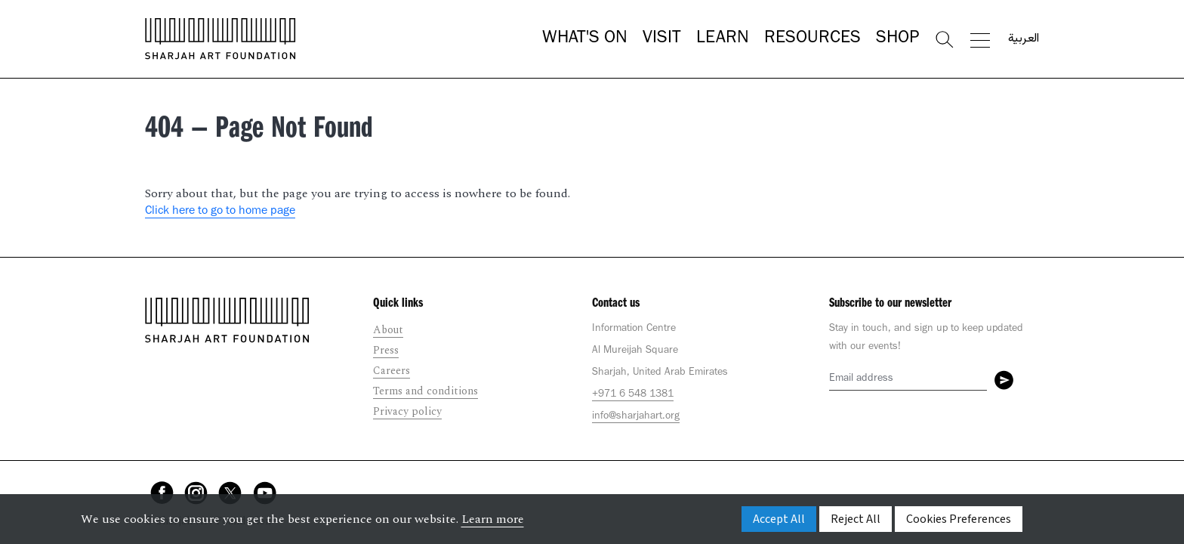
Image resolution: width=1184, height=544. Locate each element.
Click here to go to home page (220, 212)
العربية (1023, 39)
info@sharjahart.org (636, 417)
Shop (897, 39)
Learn (722, 39)
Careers (391, 371)
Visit (662, 39)
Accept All (779, 519)
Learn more (492, 519)
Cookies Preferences (958, 519)
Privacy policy (407, 411)
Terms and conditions (425, 391)
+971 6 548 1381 (633, 395)
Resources (812, 39)
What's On (584, 39)
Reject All (855, 519)
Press (386, 350)
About (388, 330)
